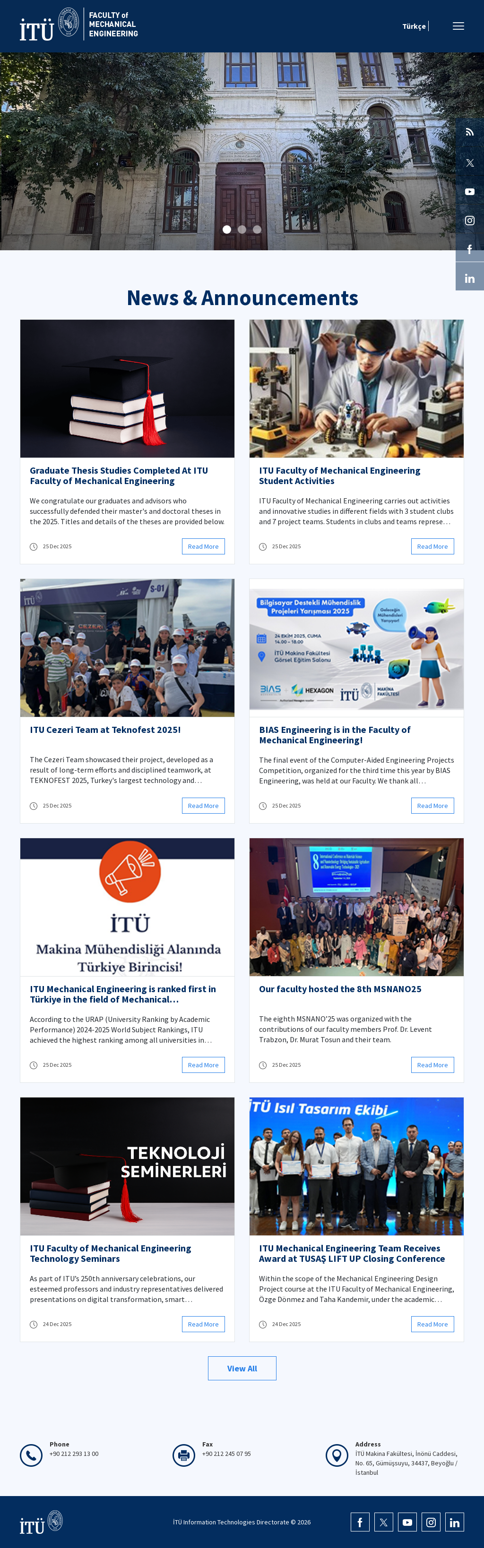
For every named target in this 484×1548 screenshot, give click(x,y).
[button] (226, 229)
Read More (203, 546)
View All (242, 1368)
